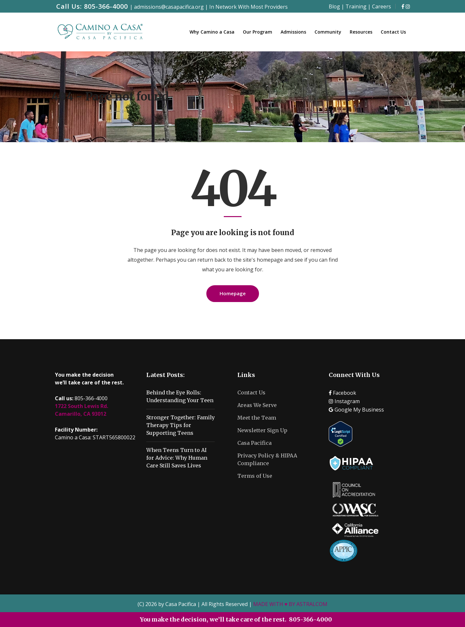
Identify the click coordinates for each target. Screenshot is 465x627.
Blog (334, 6)
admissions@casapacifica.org (169, 6)
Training (356, 6)
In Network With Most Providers (248, 6)
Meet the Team (256, 417)
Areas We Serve (257, 405)
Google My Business (356, 409)
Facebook (342, 393)
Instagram (344, 401)
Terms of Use (254, 476)
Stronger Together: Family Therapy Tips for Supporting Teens (180, 425)
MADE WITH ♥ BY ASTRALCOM (290, 604)
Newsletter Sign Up (262, 430)
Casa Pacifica (254, 443)
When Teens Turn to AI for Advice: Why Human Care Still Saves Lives (176, 458)
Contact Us (251, 392)
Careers (381, 6)
